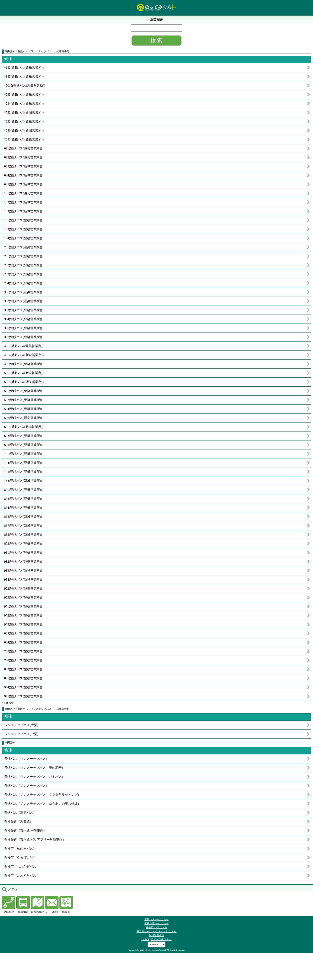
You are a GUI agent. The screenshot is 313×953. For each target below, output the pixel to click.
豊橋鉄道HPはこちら (156, 923)
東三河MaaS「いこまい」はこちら (156, 931)
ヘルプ (145, 939)
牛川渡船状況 (156, 935)
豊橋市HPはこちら (156, 927)
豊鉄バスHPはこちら (156, 919)
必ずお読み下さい (161, 939)
